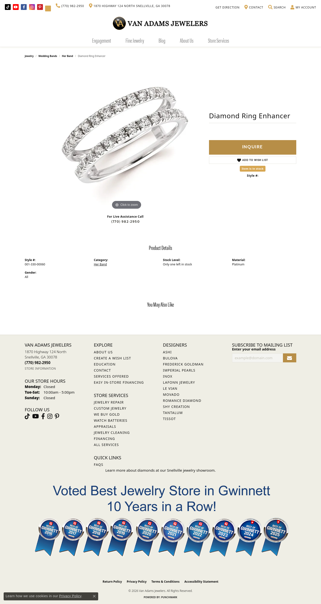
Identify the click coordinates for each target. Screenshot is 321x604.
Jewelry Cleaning (112, 432)
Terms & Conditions (166, 582)
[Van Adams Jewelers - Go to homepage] (160, 23)
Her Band (67, 56)
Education (105, 364)
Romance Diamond (182, 400)
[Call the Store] (37, 362)
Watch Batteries (110, 420)
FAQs (98, 464)
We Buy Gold (107, 414)
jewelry (29, 56)
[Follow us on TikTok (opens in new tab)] (8, 7)
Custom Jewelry (110, 408)
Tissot (169, 418)
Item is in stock (253, 168)
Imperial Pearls (179, 370)
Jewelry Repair (109, 402)
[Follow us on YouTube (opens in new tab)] (16, 7)
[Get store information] (40, 368)
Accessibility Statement (201, 582)
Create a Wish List (112, 358)
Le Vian (170, 388)
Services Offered (111, 376)
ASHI (167, 352)
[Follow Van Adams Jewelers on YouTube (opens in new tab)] (48, 8)
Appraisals (105, 426)
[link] (70, 6)
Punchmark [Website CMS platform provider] (169, 597)
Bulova (170, 358)
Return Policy (112, 582)
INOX (167, 376)
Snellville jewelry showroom (191, 470)
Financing (104, 438)
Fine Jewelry (135, 40)
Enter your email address (254, 349)
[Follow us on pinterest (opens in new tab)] (40, 7)
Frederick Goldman (183, 364)
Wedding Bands (48, 56)
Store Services (218, 40)
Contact (102, 370)
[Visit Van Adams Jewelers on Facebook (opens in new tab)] (24, 7)
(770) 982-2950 (125, 222)
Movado (171, 394)
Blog (162, 40)
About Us (186, 40)
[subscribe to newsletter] (289, 357)
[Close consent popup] (94, 596)
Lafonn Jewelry (179, 382)
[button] (277, 7)
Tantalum (173, 412)
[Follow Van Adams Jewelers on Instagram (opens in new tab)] (32, 7)
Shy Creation (176, 406)
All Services (106, 444)
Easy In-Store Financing (119, 382)
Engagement (101, 40)
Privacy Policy (137, 582)
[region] (126, 138)
